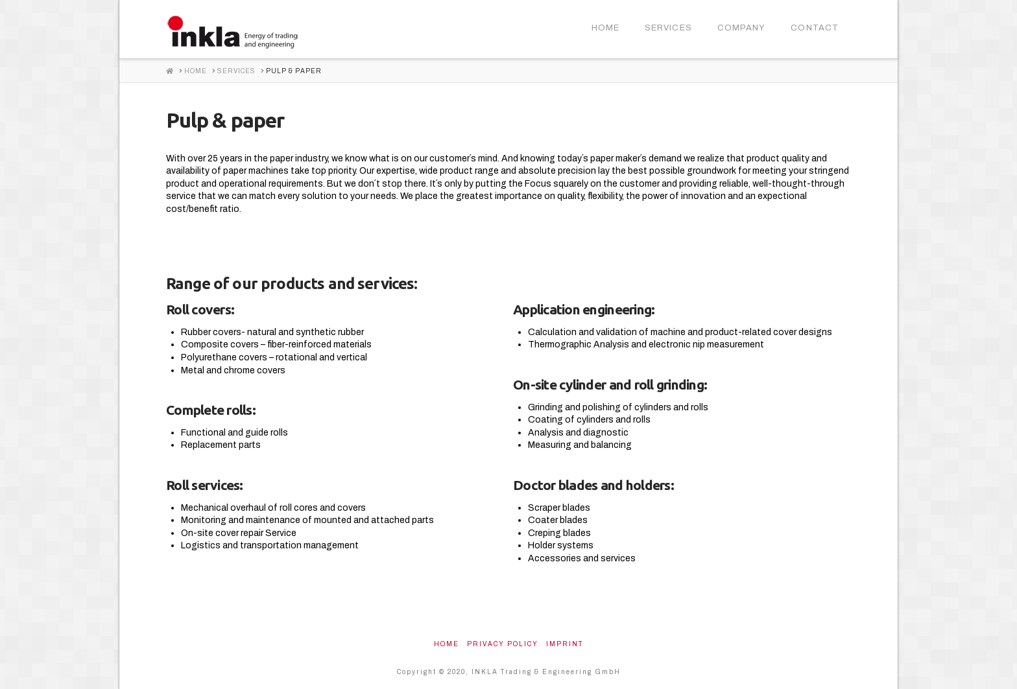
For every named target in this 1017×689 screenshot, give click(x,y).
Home (446, 644)
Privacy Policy (502, 644)
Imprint (565, 644)
